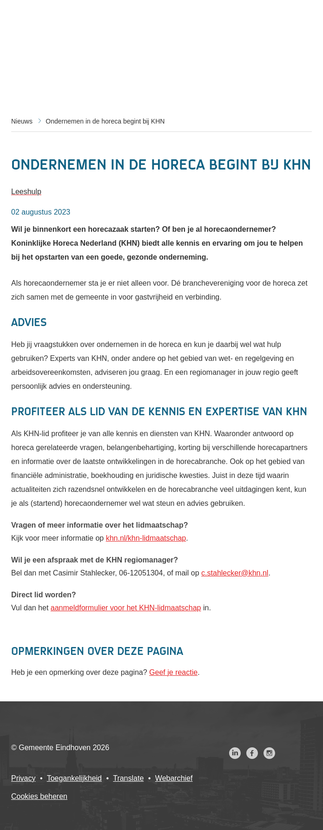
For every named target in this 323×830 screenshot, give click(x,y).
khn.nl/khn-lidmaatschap (146, 538)
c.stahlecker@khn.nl (234, 573)
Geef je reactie (173, 672)
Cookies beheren (39, 796)
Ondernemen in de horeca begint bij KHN (105, 121)
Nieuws (22, 121)
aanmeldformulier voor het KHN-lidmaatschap (126, 608)
